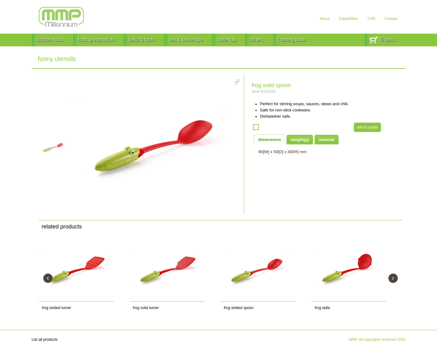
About (324, 18)
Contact (391, 18)
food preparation (96, 39)
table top (226, 39)
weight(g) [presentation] (300, 139)
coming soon (292, 39)
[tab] (270, 139)
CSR (371, 18)
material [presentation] (327, 139)
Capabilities (348, 18)
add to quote (367, 127)
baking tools (141, 39)
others (257, 39)
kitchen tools (50, 39)
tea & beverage (186, 39)
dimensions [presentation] (269, 139)
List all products (45, 339)
